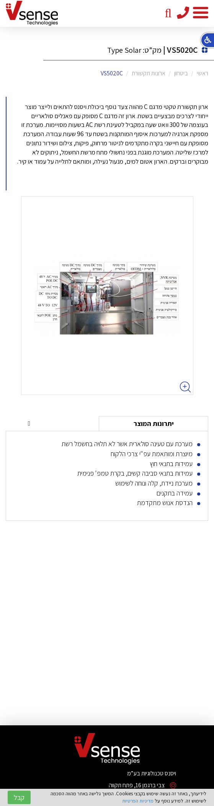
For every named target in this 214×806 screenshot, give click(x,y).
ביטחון (181, 73)
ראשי (202, 73)
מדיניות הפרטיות (138, 801)
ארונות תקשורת (148, 73)
